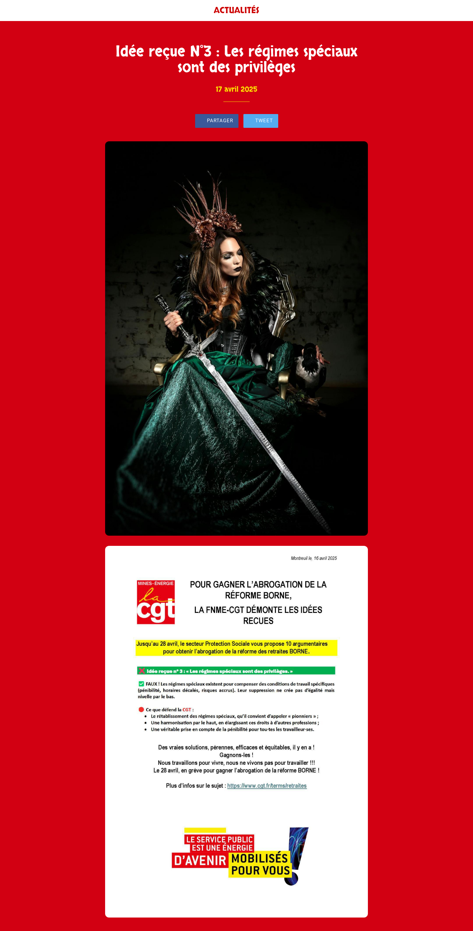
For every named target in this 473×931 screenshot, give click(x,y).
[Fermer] (13, 10)
